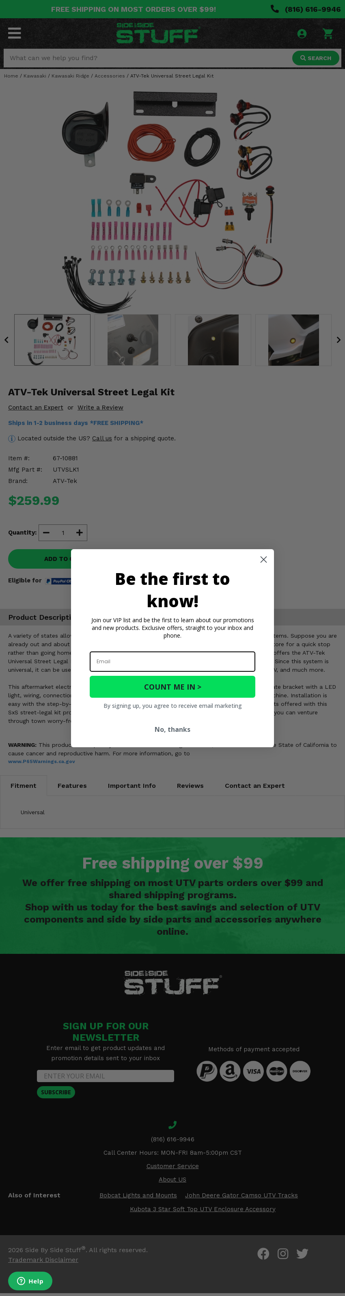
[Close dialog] (264, 559)
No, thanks (172, 729)
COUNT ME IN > (172, 687)
